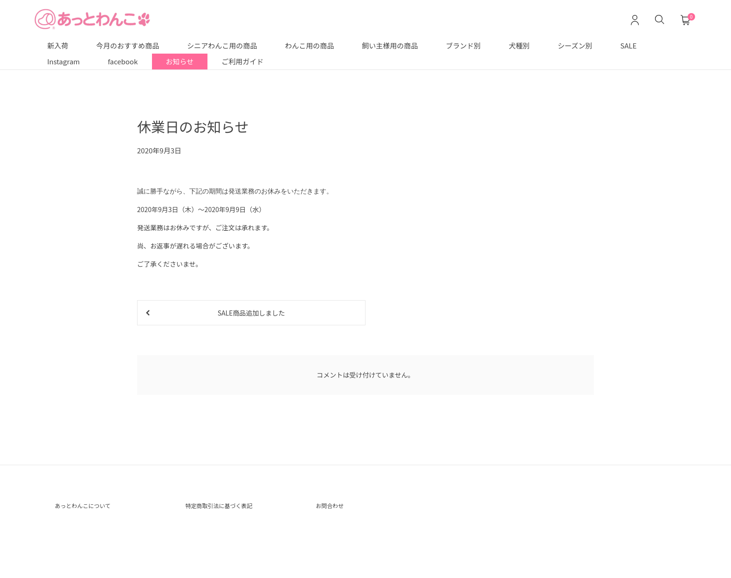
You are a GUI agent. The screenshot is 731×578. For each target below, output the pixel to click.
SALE (629, 45)
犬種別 (519, 45)
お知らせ (180, 61)
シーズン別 (575, 45)
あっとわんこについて (92, 509)
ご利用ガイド (242, 61)
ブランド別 (463, 45)
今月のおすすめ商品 (127, 45)
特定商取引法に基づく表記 (230, 509)
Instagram (63, 61)
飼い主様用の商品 (390, 45)
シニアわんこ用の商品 (222, 45)
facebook (123, 61)
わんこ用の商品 (309, 45)
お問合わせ (334, 509)
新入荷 (57, 45)
